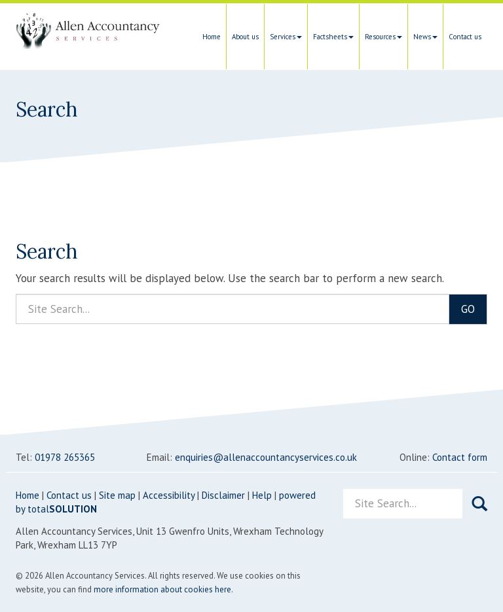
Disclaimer (223, 495)
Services (286, 36)
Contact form (459, 457)
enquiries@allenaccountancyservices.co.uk (266, 457)
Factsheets (333, 36)
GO (468, 309)
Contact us (465, 36)
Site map (117, 495)
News (425, 36)
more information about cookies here (162, 589)
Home (211, 36)
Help (262, 495)
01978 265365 (65, 457)
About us (245, 36)
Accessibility (169, 495)
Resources (383, 36)
